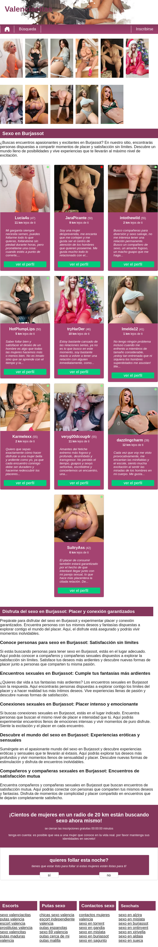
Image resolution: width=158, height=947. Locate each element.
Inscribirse (144, 29)
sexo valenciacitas (15, 915)
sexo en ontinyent (133, 928)
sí (49, 875)
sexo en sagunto (93, 940)
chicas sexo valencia (57, 915)
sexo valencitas (13, 932)
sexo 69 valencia (54, 932)
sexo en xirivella (131, 932)
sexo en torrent (91, 923)
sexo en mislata (92, 932)
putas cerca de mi (54, 936)
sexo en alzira (130, 915)
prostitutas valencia (16, 928)
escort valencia (12, 923)
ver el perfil (25, 264)
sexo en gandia (92, 928)
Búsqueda (27, 29)
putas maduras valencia (12, 938)
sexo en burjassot (94, 936)
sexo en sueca (130, 940)
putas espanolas (53, 928)
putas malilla (50, 940)
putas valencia (12, 919)
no (109, 875)
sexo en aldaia (130, 936)
